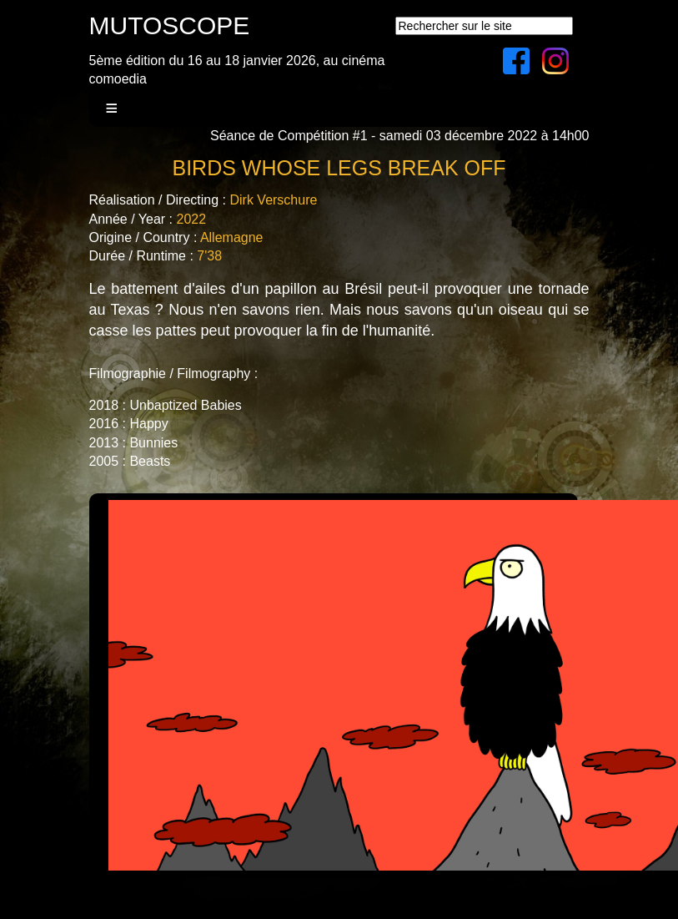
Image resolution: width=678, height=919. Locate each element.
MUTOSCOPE (169, 25)
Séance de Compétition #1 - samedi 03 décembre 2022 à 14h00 (400, 136)
